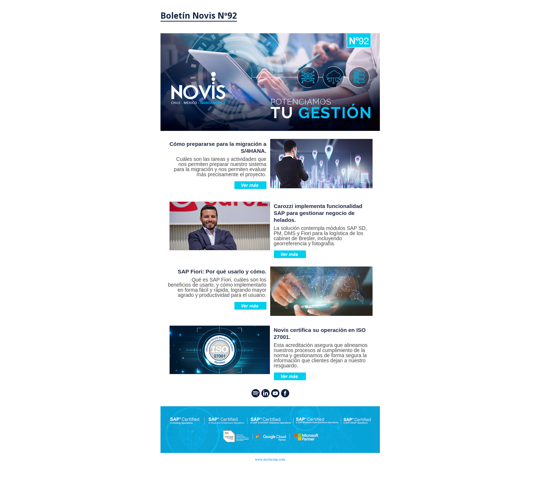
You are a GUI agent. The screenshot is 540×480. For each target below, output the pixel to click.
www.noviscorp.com (270, 459)
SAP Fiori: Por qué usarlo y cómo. (222, 271)
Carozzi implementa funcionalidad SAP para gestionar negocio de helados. (318, 213)
